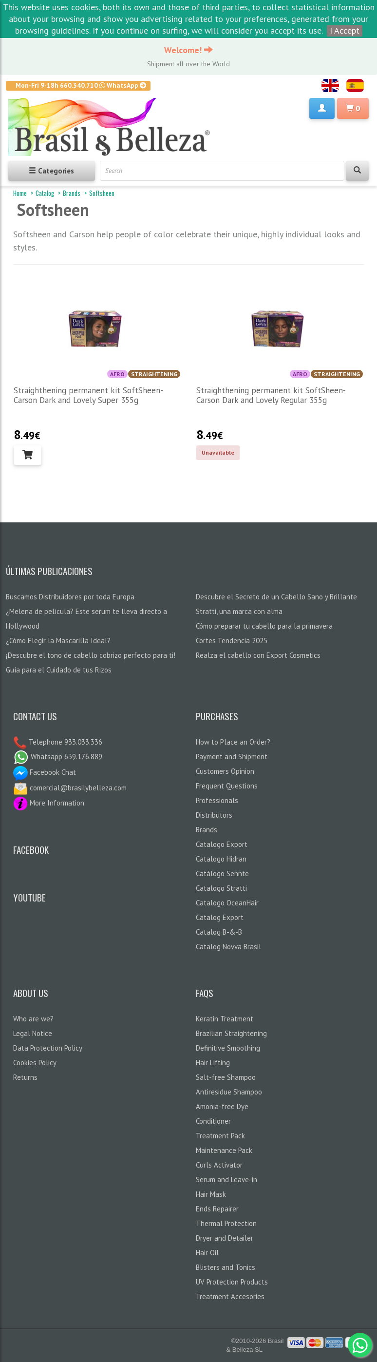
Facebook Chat (44, 772)
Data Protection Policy (47, 1048)
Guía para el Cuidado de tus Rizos (59, 669)
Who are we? (33, 1018)
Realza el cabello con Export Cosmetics (258, 655)
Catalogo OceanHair (227, 902)
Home (20, 193)
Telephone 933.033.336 (64, 742)
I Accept (344, 30)
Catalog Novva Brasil (228, 946)
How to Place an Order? (233, 742)
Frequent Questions (227, 785)
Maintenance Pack (224, 1150)
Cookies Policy (35, 1062)
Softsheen (101, 193)
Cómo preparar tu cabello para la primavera (264, 626)
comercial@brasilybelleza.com (70, 787)
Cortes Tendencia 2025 (231, 640)
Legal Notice (32, 1033)
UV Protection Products (232, 1281)
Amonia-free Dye (222, 1106)
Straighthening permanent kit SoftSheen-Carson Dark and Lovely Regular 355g (271, 395)
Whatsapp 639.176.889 (57, 756)
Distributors (214, 815)
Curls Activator (219, 1165)
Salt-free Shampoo (226, 1077)
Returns (25, 1077)
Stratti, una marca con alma (239, 611)
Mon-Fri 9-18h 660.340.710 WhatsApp (81, 85)
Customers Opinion (225, 771)
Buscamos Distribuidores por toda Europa (70, 596)
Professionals (217, 800)
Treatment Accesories (230, 1296)
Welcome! (188, 50)
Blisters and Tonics (225, 1267)
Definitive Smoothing (228, 1048)
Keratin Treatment (224, 1018)
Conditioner (213, 1121)
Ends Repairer (217, 1208)
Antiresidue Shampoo (229, 1091)
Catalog (45, 193)
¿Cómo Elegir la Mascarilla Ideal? (58, 640)
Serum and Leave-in (226, 1179)
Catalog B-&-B (219, 932)
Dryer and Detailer (224, 1238)
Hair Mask (211, 1194)
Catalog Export (220, 917)
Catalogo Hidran (221, 858)
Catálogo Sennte (222, 873)
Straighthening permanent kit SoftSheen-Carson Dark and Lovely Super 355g (88, 395)
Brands (71, 193)
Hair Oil (207, 1252)
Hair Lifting (213, 1062)
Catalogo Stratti (221, 888)
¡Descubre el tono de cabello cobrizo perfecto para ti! (90, 655)
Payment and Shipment (231, 756)
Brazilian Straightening (231, 1033)
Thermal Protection (226, 1223)
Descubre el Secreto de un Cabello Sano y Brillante (276, 596)
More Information (48, 802)
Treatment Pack (220, 1135)
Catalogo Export (221, 844)
